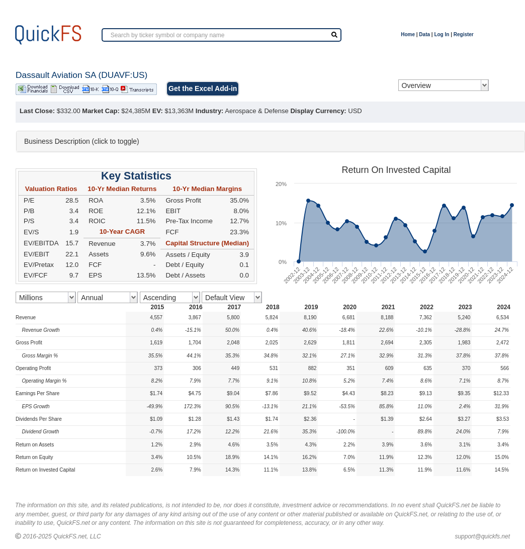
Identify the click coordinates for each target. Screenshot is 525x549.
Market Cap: (100, 111)
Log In (441, 34)
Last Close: (37, 111)
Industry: (210, 111)
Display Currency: (318, 111)
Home (408, 34)
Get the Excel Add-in (202, 88)
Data (424, 34)
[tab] (270, 141)
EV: (157, 111)
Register (464, 34)
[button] (270, 141)
